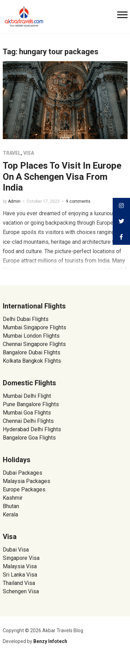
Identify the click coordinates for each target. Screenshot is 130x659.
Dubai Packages (22, 472)
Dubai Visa (16, 549)
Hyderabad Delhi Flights (32, 429)
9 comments (78, 201)
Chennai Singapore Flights (34, 344)
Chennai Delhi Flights (28, 421)
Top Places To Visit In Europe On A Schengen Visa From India (62, 176)
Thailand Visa (19, 583)
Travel (12, 153)
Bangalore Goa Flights (29, 437)
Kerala (10, 514)
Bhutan (11, 506)
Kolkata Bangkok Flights (32, 360)
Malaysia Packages (26, 481)
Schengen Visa (21, 591)
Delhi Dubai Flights (26, 319)
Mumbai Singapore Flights (34, 327)
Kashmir (13, 498)
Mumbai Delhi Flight (27, 396)
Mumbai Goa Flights (27, 412)
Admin (14, 201)
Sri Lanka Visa (20, 574)
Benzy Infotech (50, 641)
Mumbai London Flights (31, 335)
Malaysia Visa (20, 566)
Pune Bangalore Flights (31, 404)
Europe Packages (24, 489)
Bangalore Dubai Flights (31, 352)
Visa (28, 153)
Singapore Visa (21, 558)
